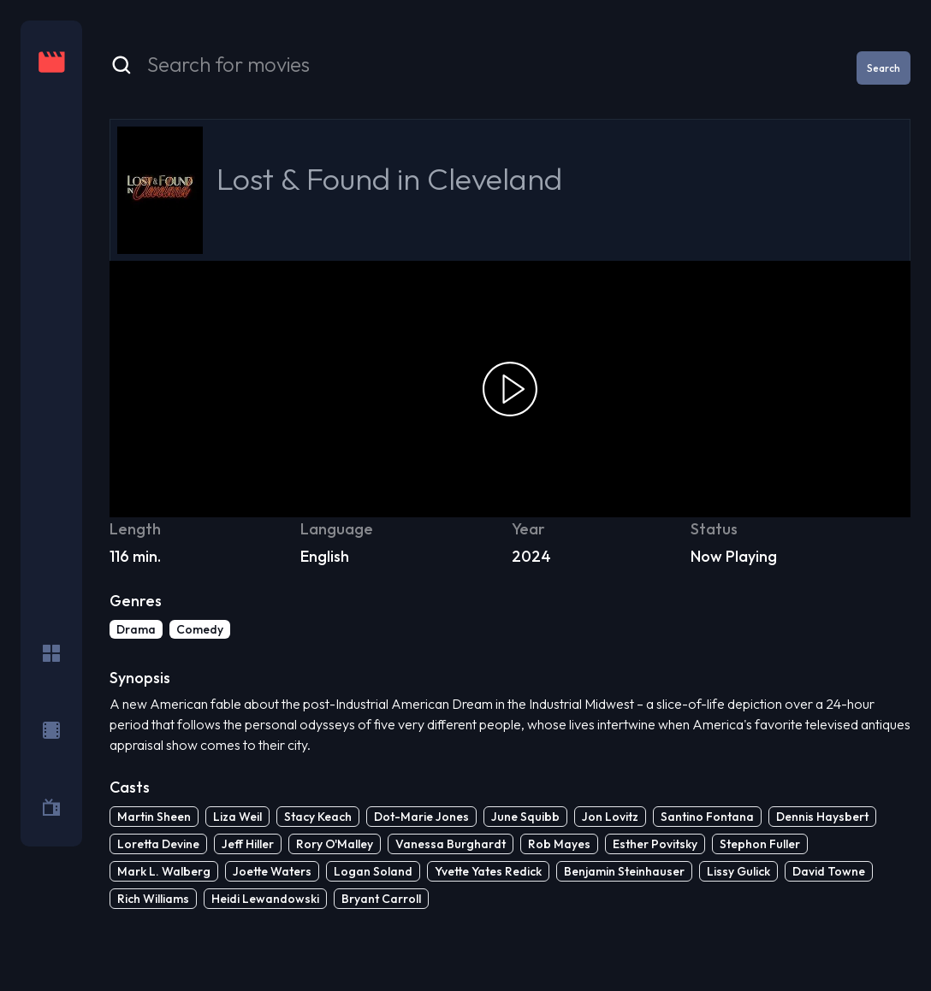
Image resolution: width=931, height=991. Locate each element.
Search (883, 68)
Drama (136, 629)
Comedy (199, 629)
